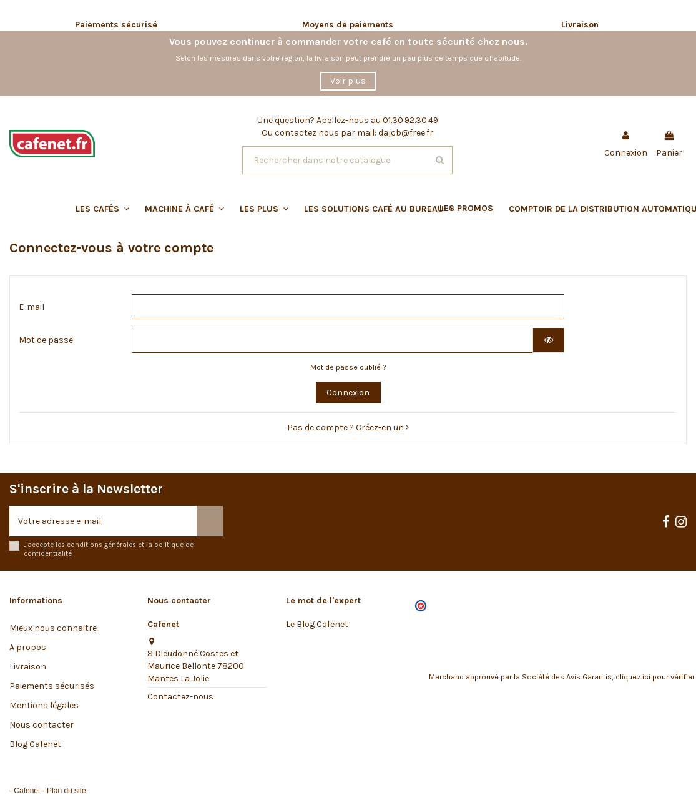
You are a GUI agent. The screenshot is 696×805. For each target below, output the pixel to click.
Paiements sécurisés (51, 686)
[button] (360, 208)
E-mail (31, 307)
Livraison (27, 666)
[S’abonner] (210, 521)
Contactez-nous (180, 696)
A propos (27, 647)
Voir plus (348, 81)
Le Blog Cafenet (317, 624)
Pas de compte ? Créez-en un (348, 427)
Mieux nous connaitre (53, 628)
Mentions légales (44, 705)
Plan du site (66, 790)
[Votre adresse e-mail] (103, 521)
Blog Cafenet (35, 744)
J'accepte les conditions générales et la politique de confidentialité (109, 549)
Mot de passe (46, 340)
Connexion (348, 392)
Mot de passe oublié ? (348, 367)
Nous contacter (41, 724)
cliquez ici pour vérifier (655, 677)
